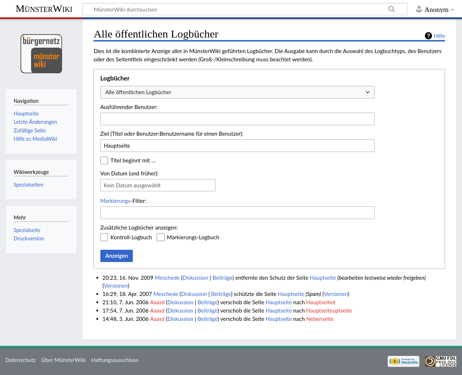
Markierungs (115, 200)
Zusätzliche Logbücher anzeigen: (139, 227)
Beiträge (222, 277)
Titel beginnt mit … (133, 160)
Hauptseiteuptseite (329, 310)
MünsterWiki (44, 8)
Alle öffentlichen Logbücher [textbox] (138, 92)
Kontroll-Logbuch (131, 237)
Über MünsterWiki (63, 360)
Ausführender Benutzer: (129, 107)
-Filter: (123, 200)
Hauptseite (323, 277)
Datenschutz (20, 360)
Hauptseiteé (320, 302)
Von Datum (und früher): (129, 173)
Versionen (116, 285)
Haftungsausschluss (115, 360)
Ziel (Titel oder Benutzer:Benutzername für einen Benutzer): (171, 133)
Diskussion (196, 277)
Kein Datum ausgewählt (132, 185)
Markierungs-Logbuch (193, 237)
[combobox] (237, 92)
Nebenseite (320, 318)
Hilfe (439, 35)
